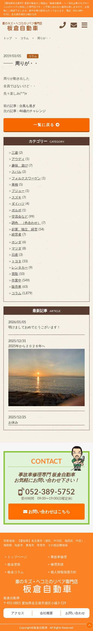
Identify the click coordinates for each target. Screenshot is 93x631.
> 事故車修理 (57, 557)
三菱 (15, 152)
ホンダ (16, 242)
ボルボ (16, 210)
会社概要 (46, 613)
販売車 (16, 286)
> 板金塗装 (12, 564)
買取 (15, 274)
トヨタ (16, 261)
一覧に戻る (46, 124)
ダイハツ (18, 204)
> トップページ (16, 557)
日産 (15, 255)
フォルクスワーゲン (26, 178)
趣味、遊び (20, 165)
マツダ (16, 248)
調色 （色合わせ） (26, 223)
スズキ (16, 197)
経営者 (16, 234)
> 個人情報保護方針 (62, 572)
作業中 (16, 280)
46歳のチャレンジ (32, 111)
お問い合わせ (75, 613)
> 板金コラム (14, 572)
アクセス (17, 613)
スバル (16, 172)
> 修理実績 (56, 564)
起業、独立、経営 (25, 229)
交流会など (20, 216)
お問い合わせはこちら (46, 511)
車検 (15, 184)
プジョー (18, 191)
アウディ (18, 159)
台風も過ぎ (27, 106)
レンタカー (20, 267)
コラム (33, 56)
